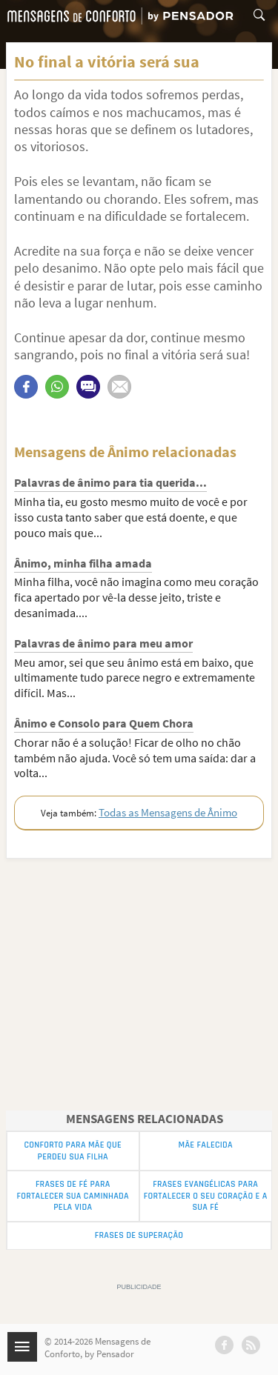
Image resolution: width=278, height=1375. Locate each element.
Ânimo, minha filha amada (83, 563)
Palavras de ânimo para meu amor (103, 643)
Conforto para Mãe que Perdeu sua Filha (73, 1150)
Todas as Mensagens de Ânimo (168, 812)
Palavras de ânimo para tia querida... (110, 482)
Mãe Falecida (206, 1145)
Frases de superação (139, 1235)
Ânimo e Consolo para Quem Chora (103, 723)
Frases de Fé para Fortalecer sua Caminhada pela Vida (73, 1196)
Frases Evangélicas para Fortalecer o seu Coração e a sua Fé (206, 1196)
